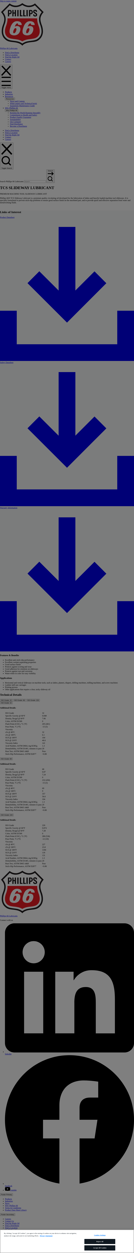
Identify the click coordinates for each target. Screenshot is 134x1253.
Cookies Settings (100, 1235)
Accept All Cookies (99, 1248)
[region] (67, 1241)
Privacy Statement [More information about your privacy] (46, 1236)
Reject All (99, 1241)
